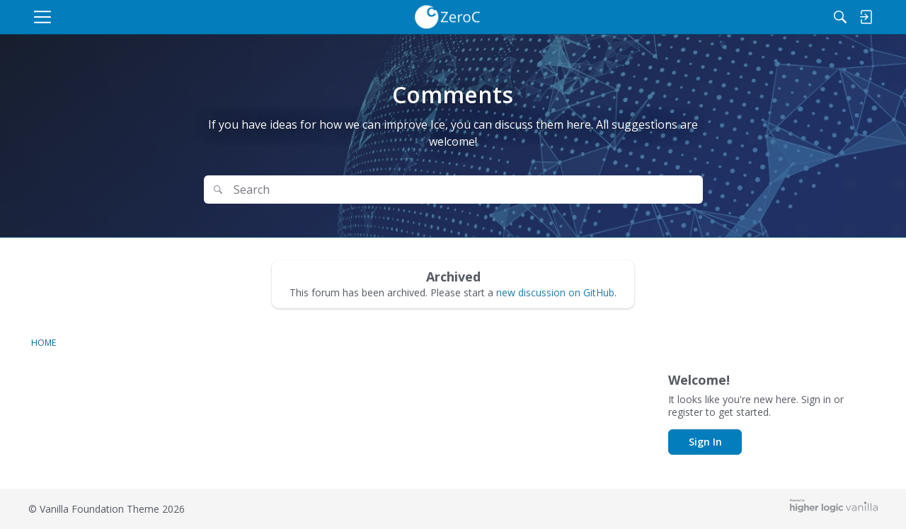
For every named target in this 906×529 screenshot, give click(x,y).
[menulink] (152, 17)
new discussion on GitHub (555, 292)
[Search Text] (415, 189)
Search (664, 189)
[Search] (797, 17)
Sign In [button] (705, 441)
